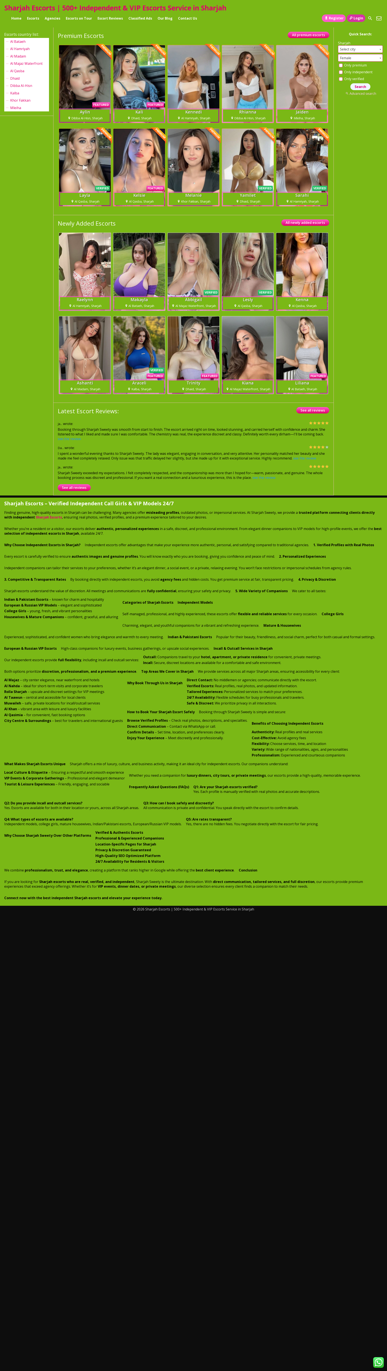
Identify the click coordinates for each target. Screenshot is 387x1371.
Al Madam (18, 56)
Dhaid (15, 78)
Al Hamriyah (20, 48)
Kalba (14, 93)
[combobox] (360, 49)
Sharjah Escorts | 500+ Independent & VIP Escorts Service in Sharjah (115, 7)
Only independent (356, 72)
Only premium (353, 65)
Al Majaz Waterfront (26, 63)
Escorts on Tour (79, 18)
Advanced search (360, 93)
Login (356, 18)
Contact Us (187, 18)
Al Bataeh (18, 41)
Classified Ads (140, 18)
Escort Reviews (110, 18)
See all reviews (313, 410)
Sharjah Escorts (49, 517)
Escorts (33, 18)
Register (333, 18)
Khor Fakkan (20, 100)
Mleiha (15, 107)
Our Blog (165, 18)
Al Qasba (17, 71)
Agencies (52, 18)
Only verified (351, 78)
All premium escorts (308, 35)
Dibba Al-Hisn (21, 85)
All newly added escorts (305, 222)
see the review (69, 438)
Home (16, 18)
